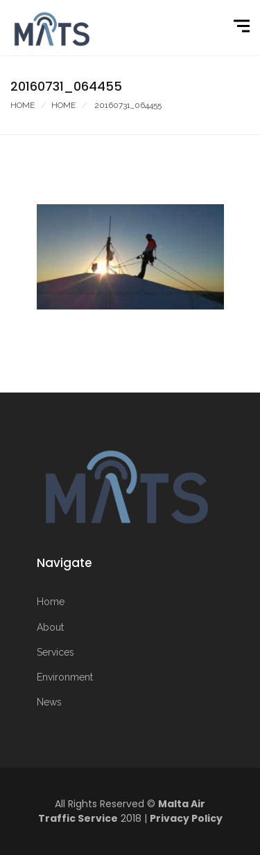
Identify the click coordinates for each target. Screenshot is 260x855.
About (50, 627)
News (49, 702)
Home (22, 105)
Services (55, 652)
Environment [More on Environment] (65, 677)
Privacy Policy (186, 818)
